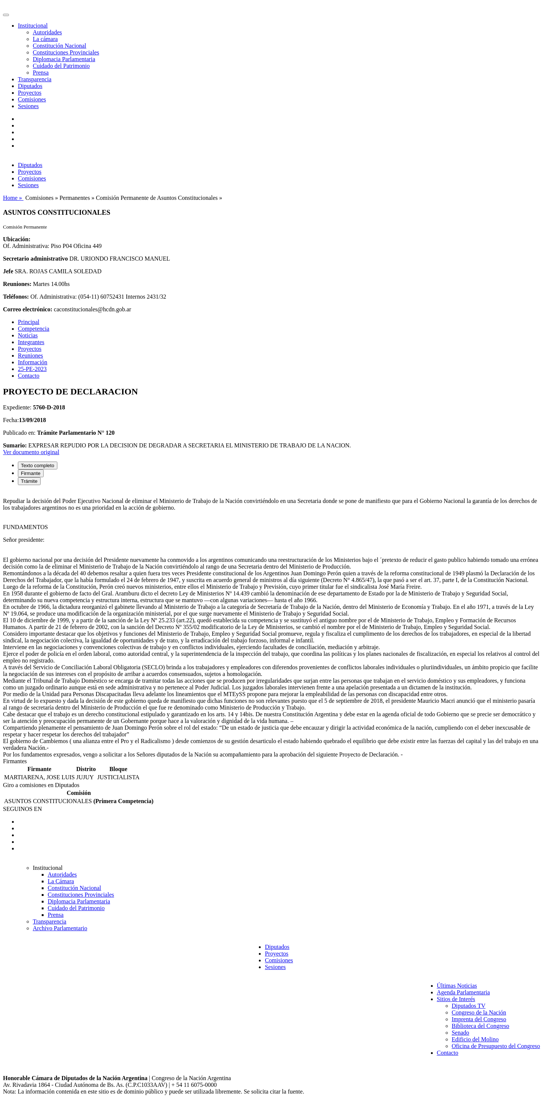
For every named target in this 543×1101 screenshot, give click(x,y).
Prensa (41, 72)
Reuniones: (17, 284)
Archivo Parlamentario (60, 928)
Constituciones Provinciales (66, 52)
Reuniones (30, 355)
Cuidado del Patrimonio (61, 66)
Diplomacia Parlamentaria (64, 59)
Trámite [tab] (29, 481)
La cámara (45, 39)
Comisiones (32, 99)
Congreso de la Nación (479, 1012)
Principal (28, 322)
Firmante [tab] (31, 473)
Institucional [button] (33, 25)
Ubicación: (17, 239)
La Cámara (61, 881)
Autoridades (47, 32)
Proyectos (29, 92)
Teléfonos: (16, 296)
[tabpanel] (271, 624)
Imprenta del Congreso (479, 1019)
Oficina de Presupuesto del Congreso (496, 1046)
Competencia (33, 328)
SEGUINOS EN (22, 809)
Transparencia (34, 79)
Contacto (28, 375)
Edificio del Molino (475, 1039)
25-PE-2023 (32, 369)
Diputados (30, 86)
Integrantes (31, 342)
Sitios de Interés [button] (456, 999)
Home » (13, 198)
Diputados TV (469, 1006)
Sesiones (28, 106)
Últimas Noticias (457, 985)
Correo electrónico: (28, 309)
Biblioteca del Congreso (480, 1026)
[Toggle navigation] (6, 15)
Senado (460, 1032)
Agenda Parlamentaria (463, 992)
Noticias (28, 335)
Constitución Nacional (59, 46)
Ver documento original (31, 452)
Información (32, 362)
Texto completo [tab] (37, 465)
